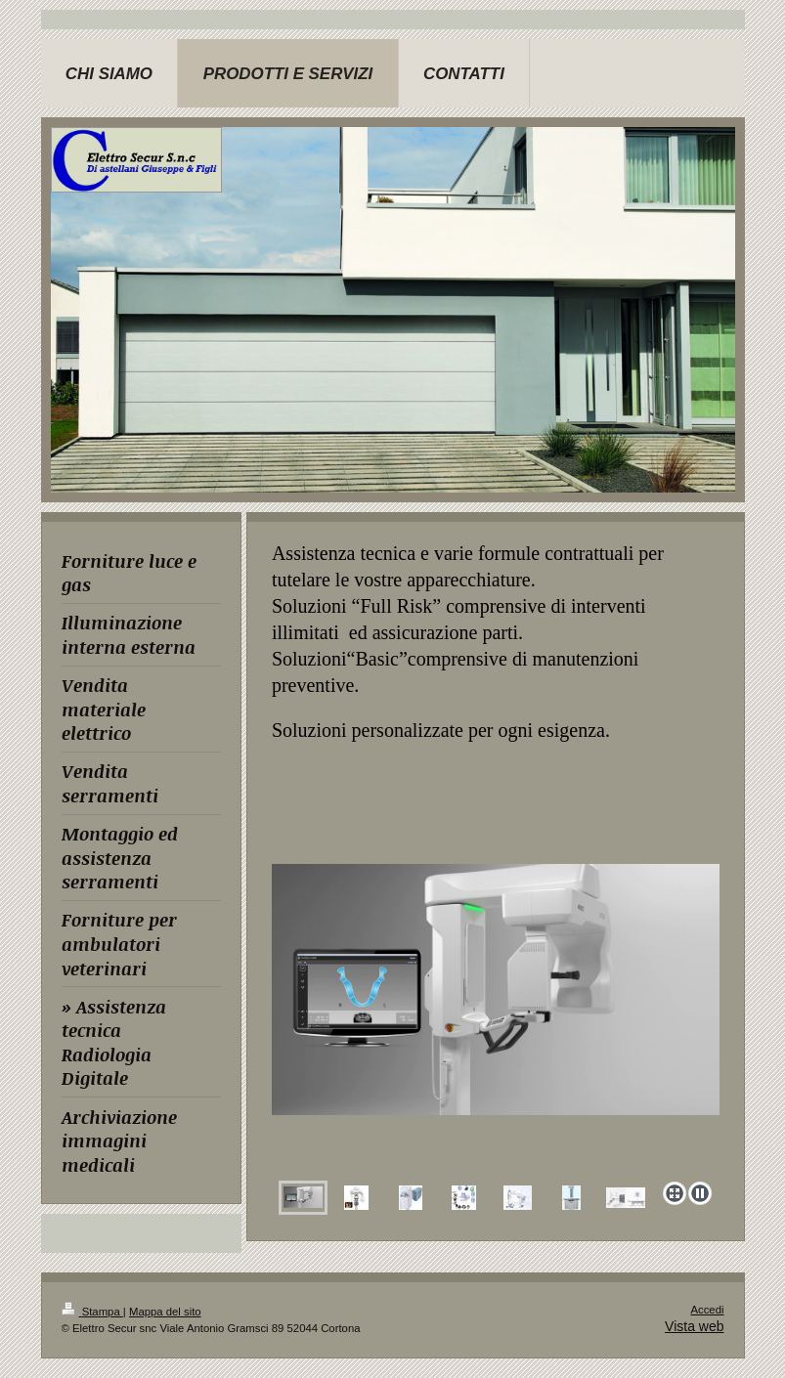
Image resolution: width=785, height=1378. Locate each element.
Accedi (706, 1309)
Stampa (92, 1311)
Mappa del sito (165, 1311)
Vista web (694, 1326)
